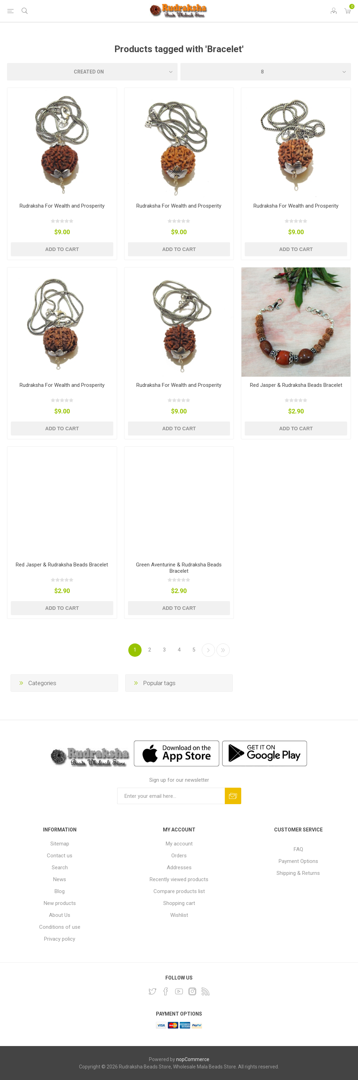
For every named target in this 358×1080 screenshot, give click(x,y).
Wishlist (179, 915)
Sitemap (59, 844)
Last (223, 650)
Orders (179, 855)
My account (179, 844)
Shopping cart (179, 903)
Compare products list (179, 891)
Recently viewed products (179, 879)
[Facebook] (165, 991)
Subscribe (233, 796)
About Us (59, 915)
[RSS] (205, 991)
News (59, 879)
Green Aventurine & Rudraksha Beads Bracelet (179, 568)
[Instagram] (192, 991)
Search (60, 867)
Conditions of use (59, 927)
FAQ (298, 849)
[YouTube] (179, 991)
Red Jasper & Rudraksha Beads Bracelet (296, 385)
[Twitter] (152, 991)
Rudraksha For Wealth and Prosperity (62, 206)
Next (208, 650)
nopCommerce (192, 1059)
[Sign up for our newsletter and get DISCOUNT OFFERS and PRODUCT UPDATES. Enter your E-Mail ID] (171, 796)
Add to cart (62, 249)
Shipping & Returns (298, 873)
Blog (60, 891)
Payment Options (298, 861)
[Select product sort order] (92, 72)
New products (60, 903)
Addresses (179, 867)
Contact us (59, 855)
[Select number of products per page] (265, 72)
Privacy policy (59, 939)
